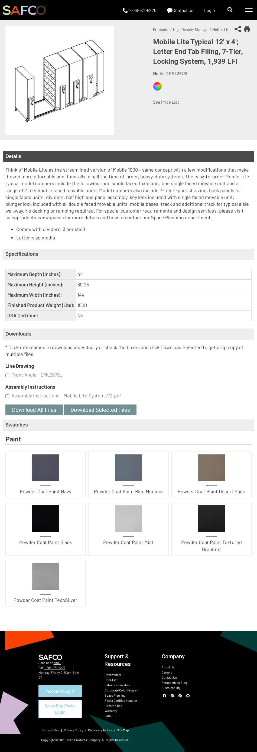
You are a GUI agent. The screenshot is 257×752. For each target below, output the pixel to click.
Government (113, 675)
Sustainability (171, 688)
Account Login (60, 691)
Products (160, 29)
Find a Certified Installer (121, 700)
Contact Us (169, 677)
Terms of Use (50, 730)
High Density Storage (190, 29)
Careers (167, 672)
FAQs (108, 716)
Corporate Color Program (122, 690)
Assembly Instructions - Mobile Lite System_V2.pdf (66, 396)
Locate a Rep (113, 705)
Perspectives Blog (174, 682)
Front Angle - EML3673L (36, 375)
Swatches (16, 425)
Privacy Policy (73, 730)
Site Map (123, 730)
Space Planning (115, 695)
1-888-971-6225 (54, 667)
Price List (111, 680)
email (57, 663)
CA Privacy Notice (100, 730)
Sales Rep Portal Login (60, 708)
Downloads (18, 334)
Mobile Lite (221, 29)
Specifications (21, 254)
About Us (168, 667)
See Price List (166, 102)
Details (13, 156)
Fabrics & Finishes (117, 685)
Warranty (111, 711)
